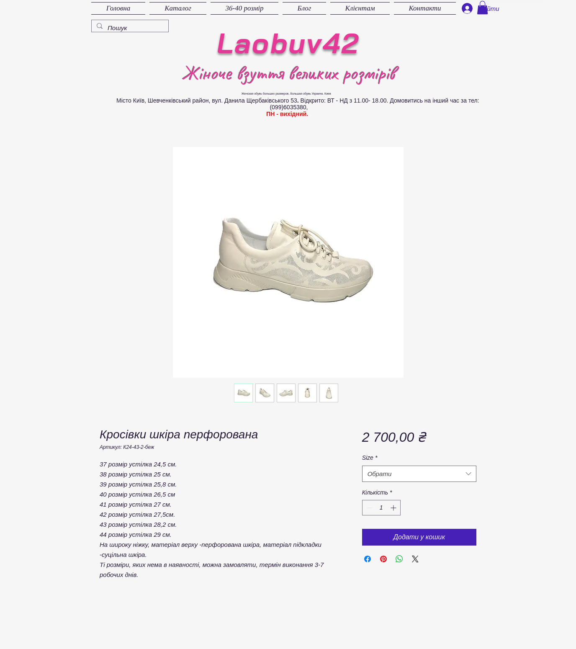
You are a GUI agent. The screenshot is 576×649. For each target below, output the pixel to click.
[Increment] (394, 507)
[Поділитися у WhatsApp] (399, 559)
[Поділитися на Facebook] (368, 559)
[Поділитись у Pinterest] (383, 559)
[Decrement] (368, 507)
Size (370, 457)
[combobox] (419, 474)
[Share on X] (415, 559)
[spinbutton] (381, 507)
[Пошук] (129, 28)
